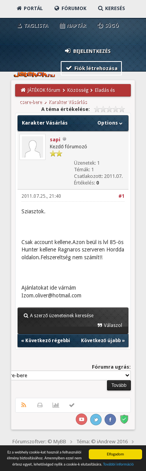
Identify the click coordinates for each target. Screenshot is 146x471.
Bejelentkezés (87, 50)
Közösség (77, 90)
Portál (29, 8)
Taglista (32, 25)
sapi (55, 139)
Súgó (108, 25)
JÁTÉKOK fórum (44, 90)
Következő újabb (101, 340)
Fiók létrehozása (91, 68)
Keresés (111, 8)
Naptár (72, 25)
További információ (118, 464)
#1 (121, 196)
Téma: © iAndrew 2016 (102, 442)
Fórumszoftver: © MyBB (39, 442)
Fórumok (69, 8)
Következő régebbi (47, 340)
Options (110, 123)
